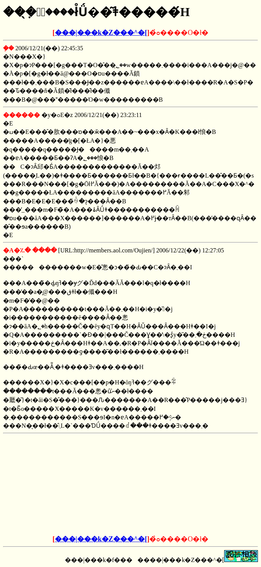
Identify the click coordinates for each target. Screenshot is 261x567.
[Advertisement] (72, 484)
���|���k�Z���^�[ (101, 32)
